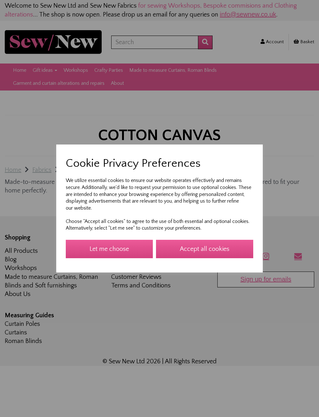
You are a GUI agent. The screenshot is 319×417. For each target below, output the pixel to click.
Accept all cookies (204, 248)
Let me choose (109, 248)
